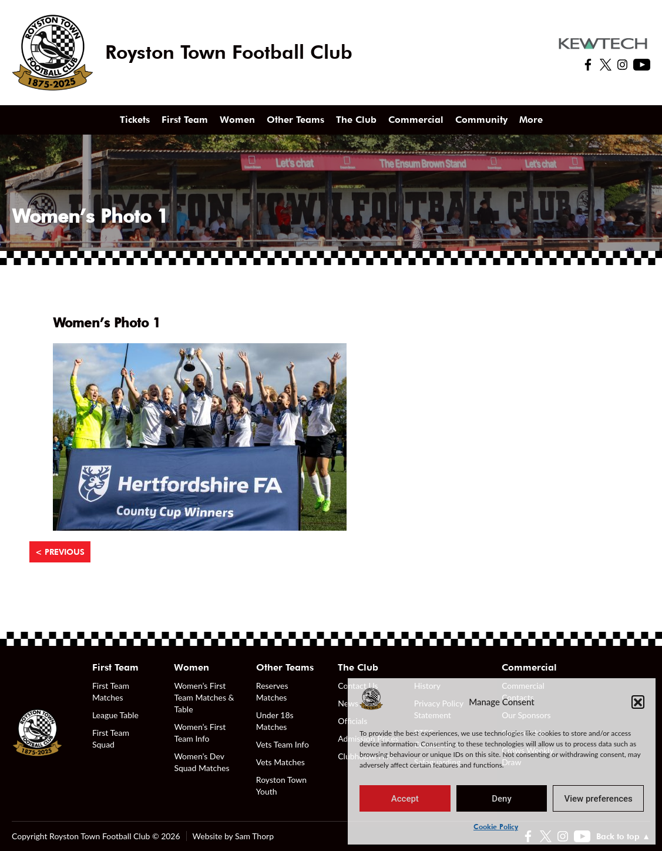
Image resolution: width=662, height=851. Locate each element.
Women (237, 119)
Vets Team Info (282, 744)
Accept (405, 798)
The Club (356, 119)
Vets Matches (280, 762)
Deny (502, 798)
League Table (115, 715)
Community (481, 119)
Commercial (415, 119)
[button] (638, 702)
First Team (185, 119)
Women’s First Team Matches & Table (204, 697)
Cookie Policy (495, 826)
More (531, 119)
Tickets (135, 119)
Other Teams (295, 119)
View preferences (598, 798)
